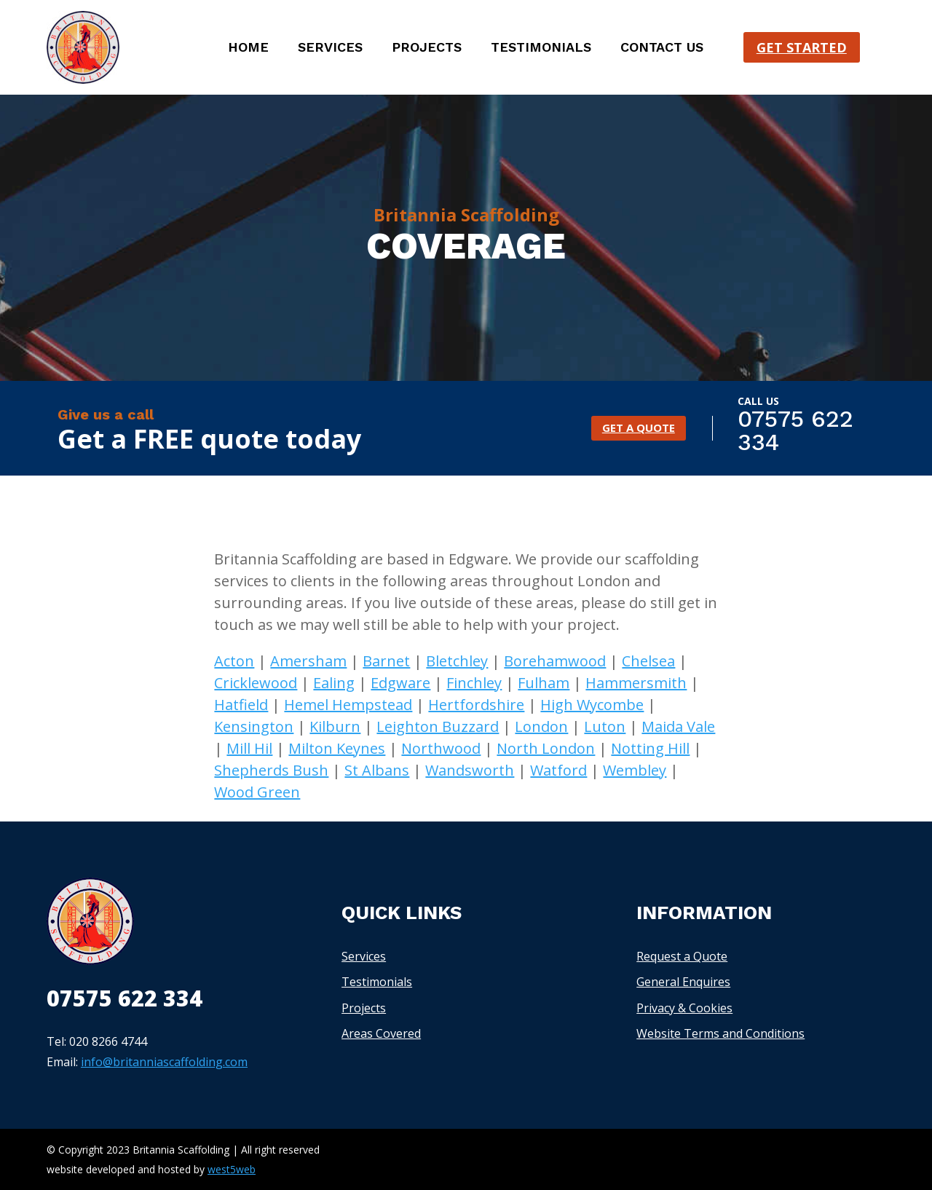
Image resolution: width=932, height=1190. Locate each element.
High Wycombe (592, 704)
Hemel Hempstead (348, 704)
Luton (604, 726)
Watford (558, 770)
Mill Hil (249, 748)
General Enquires (683, 982)
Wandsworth (469, 770)
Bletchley (457, 661)
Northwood (441, 748)
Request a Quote (681, 956)
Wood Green (257, 792)
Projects (427, 48)
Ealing (334, 683)
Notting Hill (650, 748)
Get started (802, 47)
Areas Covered (381, 1033)
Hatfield (241, 704)
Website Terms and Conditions (720, 1033)
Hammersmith (636, 683)
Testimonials (541, 48)
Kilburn (334, 726)
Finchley (474, 683)
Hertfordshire (476, 704)
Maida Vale (678, 726)
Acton (234, 661)
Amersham (308, 661)
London (541, 726)
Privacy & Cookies (684, 1008)
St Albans (376, 770)
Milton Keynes (336, 748)
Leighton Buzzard (437, 726)
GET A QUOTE (638, 428)
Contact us (661, 48)
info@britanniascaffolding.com (164, 1062)
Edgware (400, 683)
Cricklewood (255, 683)
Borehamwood (555, 661)
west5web (232, 1169)
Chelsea (648, 661)
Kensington (253, 726)
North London (546, 748)
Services (330, 48)
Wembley (634, 770)
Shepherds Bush (271, 770)
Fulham (543, 683)
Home (248, 48)
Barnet (386, 661)
